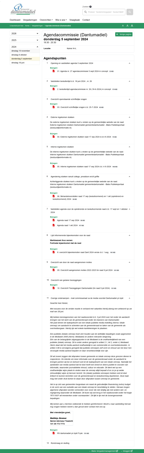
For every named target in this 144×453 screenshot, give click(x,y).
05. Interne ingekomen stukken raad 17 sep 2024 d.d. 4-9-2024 (85, 166)
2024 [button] (14, 47)
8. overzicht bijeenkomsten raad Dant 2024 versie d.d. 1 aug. (84, 252)
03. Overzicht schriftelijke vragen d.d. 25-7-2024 (78, 107)
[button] (129, 12)
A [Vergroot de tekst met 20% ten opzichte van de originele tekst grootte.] (127, 25)
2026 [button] (14, 33)
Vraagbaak (74, 20)
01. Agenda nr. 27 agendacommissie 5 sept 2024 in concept (83, 71)
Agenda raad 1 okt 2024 (69, 225)
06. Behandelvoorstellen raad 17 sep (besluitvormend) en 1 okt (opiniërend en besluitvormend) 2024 (88, 197)
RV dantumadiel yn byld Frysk (71, 433)
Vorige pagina (123, 34)
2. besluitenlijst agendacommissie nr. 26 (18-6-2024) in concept (85, 89)
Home (27, 26)
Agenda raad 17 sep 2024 (69, 220)
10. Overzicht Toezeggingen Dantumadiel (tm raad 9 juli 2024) (85, 288)
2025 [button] (14, 40)
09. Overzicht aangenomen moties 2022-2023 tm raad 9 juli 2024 (86, 270)
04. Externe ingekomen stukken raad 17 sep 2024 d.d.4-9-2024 (85, 137)
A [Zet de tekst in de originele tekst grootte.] (123, 26)
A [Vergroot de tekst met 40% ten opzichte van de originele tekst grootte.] (132, 25)
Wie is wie (60, 20)
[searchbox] (103, 12)
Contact (86, 20)
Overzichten (45, 20)
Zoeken (85, 7)
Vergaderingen (30, 20)
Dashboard (15, 20)
